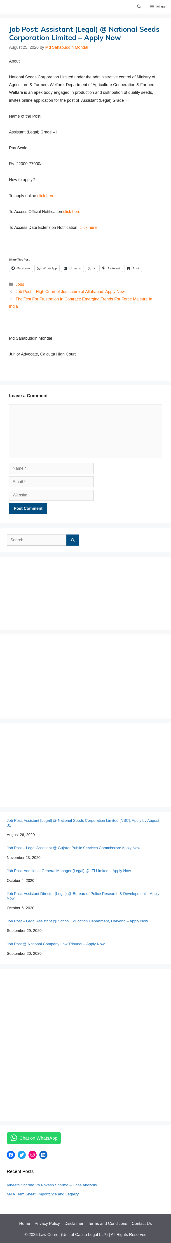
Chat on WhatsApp (38, 1138)
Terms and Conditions (107, 1223)
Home (24, 1223)
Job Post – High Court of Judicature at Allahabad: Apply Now (70, 291)
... (10, 370)
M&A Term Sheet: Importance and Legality (43, 1194)
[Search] (72, 540)
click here (45, 195)
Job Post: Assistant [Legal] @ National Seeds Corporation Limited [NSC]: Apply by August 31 (83, 822)
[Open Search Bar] (139, 7)
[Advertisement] (41, 592)
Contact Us (142, 1223)
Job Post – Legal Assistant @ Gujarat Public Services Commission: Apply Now (73, 848)
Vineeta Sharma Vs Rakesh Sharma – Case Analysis (52, 1185)
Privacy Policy (47, 1223)
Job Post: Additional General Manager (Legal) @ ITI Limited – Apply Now (69, 871)
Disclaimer (73, 1223)
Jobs (20, 284)
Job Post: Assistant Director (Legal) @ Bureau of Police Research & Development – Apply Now (83, 896)
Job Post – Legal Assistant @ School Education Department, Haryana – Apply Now (77, 921)
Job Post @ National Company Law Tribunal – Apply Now (56, 944)
